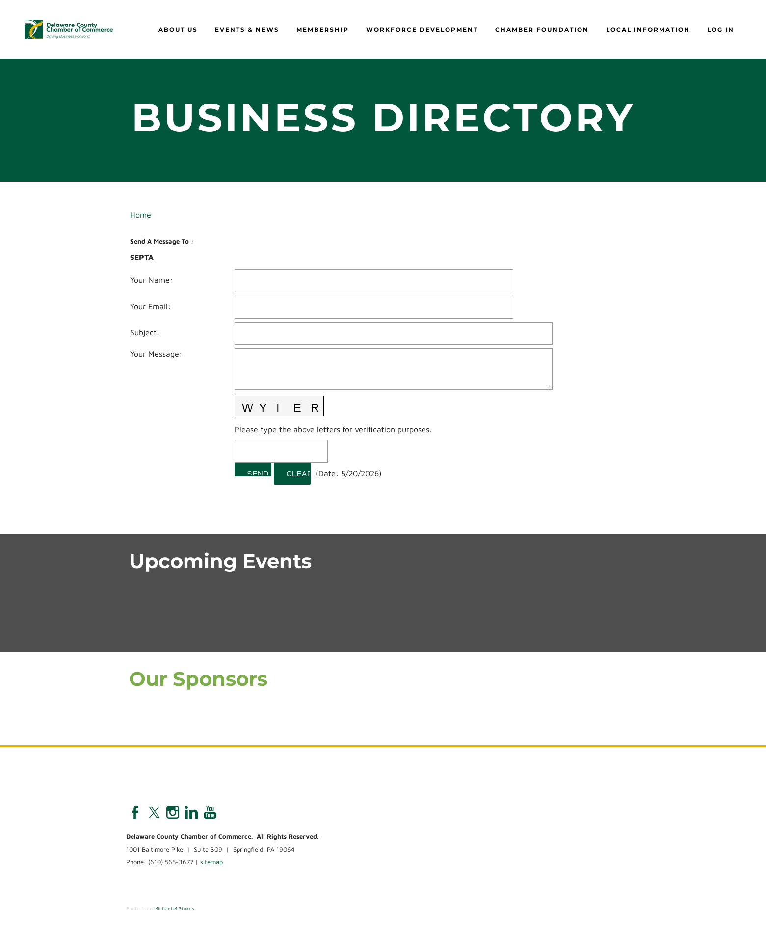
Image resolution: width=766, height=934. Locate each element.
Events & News (247, 29)
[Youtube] (210, 812)
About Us (178, 29)
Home (140, 214)
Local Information (648, 29)
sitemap (211, 862)
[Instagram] (172, 812)
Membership (322, 29)
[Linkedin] (191, 812)
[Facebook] (135, 812)
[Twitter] (154, 812)
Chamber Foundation (542, 29)
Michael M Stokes (174, 908)
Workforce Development (422, 29)
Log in (720, 29)
